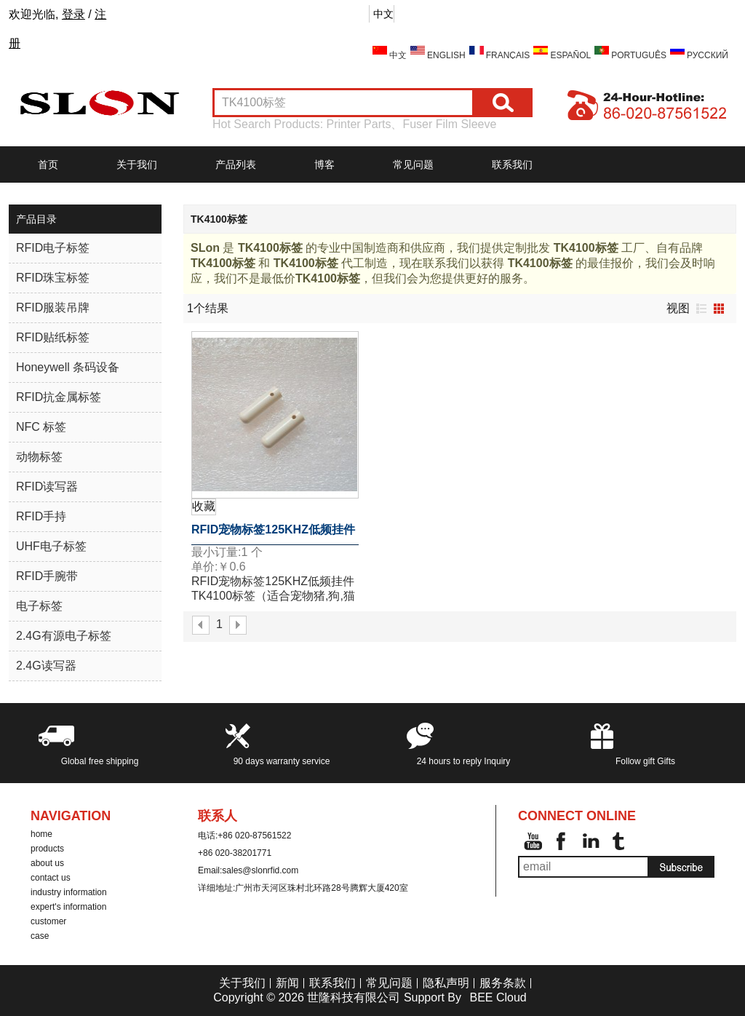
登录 (73, 14)
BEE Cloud (497, 997)
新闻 (287, 983)
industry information (69, 892)
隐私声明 (446, 983)
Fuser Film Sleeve (449, 124)
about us (47, 863)
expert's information (68, 907)
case (40, 936)
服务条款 (502, 983)
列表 (701, 308)
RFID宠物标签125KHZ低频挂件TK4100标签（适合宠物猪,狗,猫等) (273, 534)
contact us (51, 878)
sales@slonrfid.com (260, 870)
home (41, 834)
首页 (48, 164)
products (47, 849)
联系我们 (512, 164)
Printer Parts (359, 124)
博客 (324, 164)
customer (48, 921)
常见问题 (413, 164)
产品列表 (235, 164)
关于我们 (136, 164)
